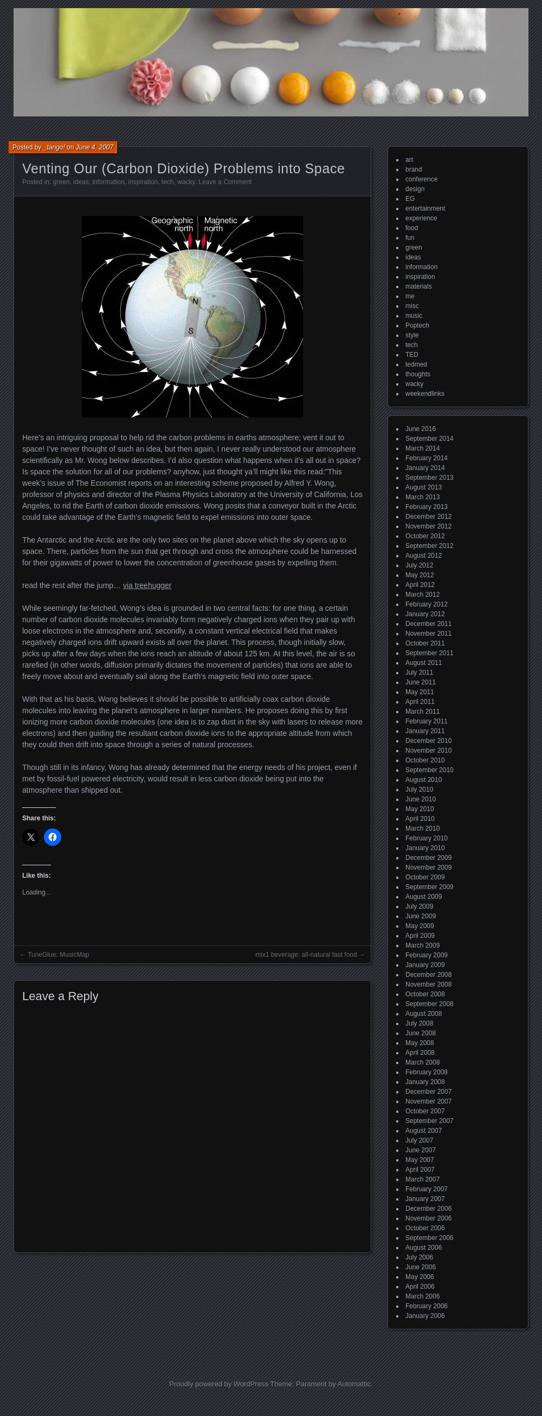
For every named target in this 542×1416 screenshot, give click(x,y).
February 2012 (426, 604)
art (409, 160)
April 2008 (420, 1052)
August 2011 (423, 663)
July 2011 (419, 672)
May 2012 (419, 575)
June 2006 (420, 1267)
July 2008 (419, 1023)
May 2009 (419, 926)
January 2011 (425, 731)
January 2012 (425, 614)
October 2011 (425, 643)
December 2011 (428, 624)
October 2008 (425, 994)
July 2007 (419, 1140)
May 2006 (419, 1277)
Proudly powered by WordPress (218, 1384)
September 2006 (429, 1238)
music (413, 315)
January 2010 (425, 848)
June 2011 (420, 682)
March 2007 (422, 1179)
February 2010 (426, 838)
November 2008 (428, 984)
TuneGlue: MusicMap (58, 954)
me (410, 296)
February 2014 (426, 458)
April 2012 (420, 585)
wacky (186, 182)
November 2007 (428, 1101)
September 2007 (429, 1121)
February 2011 (426, 721)
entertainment (425, 208)
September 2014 (429, 438)
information (108, 182)
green (61, 182)
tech (168, 182)
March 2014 (422, 448)
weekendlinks (424, 393)
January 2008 (425, 1082)
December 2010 (428, 741)
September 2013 (429, 477)
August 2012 (423, 555)
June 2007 (420, 1150)
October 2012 (425, 536)
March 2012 (422, 594)
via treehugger (147, 585)
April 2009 (420, 935)
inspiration (143, 182)
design (414, 189)
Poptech (417, 325)
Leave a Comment (224, 182)
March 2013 (422, 497)
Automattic (354, 1384)
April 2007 (420, 1169)
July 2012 (419, 565)
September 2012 (429, 546)
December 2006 (428, 1208)
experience (421, 218)
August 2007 (423, 1130)
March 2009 (422, 945)
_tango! (54, 147)
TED (411, 354)
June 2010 (420, 799)
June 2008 (420, 1033)
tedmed (416, 364)
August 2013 (423, 487)
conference (421, 179)
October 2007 (425, 1111)
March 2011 (422, 711)
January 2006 (425, 1316)
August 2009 (423, 897)
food (411, 228)
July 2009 (419, 906)
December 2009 (428, 858)
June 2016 (420, 429)
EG (410, 199)
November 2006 (428, 1218)
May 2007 (419, 1160)
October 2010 (425, 760)
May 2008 (419, 1043)
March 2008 (422, 1062)
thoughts (417, 374)
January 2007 (425, 1199)
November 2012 (428, 526)
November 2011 (428, 633)
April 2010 (420, 819)
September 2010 (429, 770)
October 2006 (425, 1228)
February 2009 (426, 955)
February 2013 (426, 507)
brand (413, 169)
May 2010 (419, 809)
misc (412, 306)
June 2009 (420, 916)
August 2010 (423, 780)
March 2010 (422, 828)
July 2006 (419, 1257)
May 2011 (419, 692)
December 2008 (428, 974)
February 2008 (426, 1072)
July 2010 (419, 789)
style (412, 335)
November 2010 (428, 750)
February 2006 (426, 1306)
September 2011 (429, 653)
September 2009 (429, 887)
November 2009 (428, 867)
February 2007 (426, 1189)
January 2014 (425, 468)
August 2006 (423, 1247)
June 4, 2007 (94, 147)
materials (418, 286)
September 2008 (429, 1004)
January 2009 (425, 965)
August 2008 (423, 1013)
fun (410, 238)
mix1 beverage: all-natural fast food (306, 954)
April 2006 (420, 1286)
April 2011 (420, 702)
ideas (81, 182)
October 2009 (425, 877)
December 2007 (428, 1091)
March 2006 (422, 1296)
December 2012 (428, 516)
